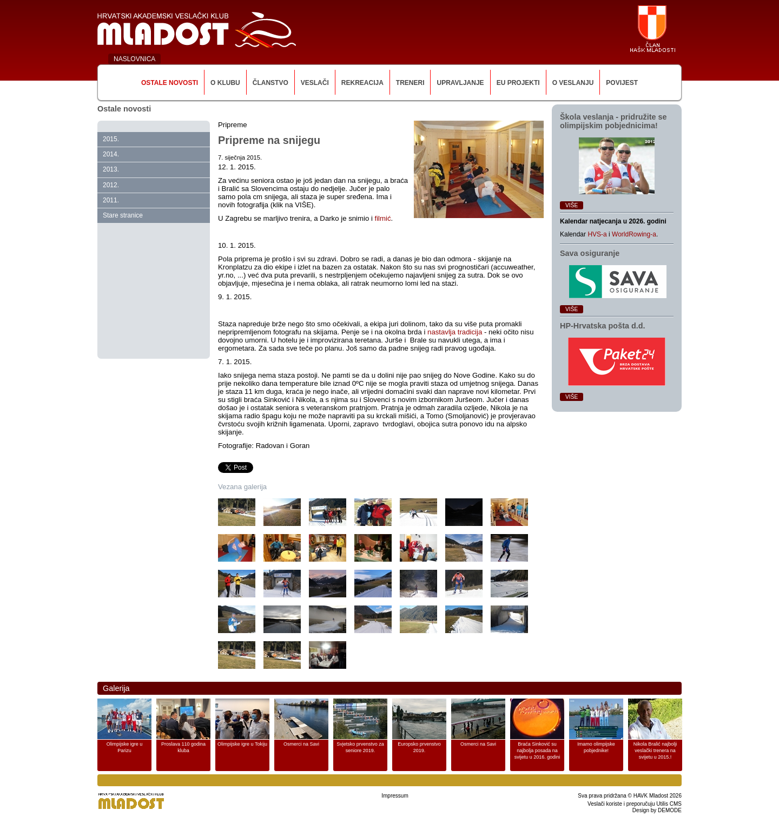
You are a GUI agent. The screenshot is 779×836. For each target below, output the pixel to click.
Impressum (394, 796)
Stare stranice (123, 215)
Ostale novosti (169, 83)
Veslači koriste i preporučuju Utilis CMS (634, 804)
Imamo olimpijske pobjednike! (596, 747)
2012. (111, 185)
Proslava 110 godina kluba (183, 747)
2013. (111, 169)
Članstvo (270, 83)
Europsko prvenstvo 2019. (419, 747)
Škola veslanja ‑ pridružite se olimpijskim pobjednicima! (613, 121)
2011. (111, 200)
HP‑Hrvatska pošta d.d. (602, 325)
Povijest (622, 83)
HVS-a (596, 234)
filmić (383, 218)
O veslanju (573, 83)
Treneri (410, 83)
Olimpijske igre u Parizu (125, 747)
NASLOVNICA (134, 59)
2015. (111, 139)
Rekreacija (362, 83)
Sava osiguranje (589, 253)
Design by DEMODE (657, 810)
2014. (111, 154)
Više (571, 205)
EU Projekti (518, 83)
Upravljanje (460, 83)
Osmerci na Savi (301, 744)
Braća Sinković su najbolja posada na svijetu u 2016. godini (537, 750)
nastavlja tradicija (454, 332)
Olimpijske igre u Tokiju (242, 744)
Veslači (315, 83)
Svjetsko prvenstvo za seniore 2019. (360, 747)
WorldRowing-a (634, 234)
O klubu (225, 83)
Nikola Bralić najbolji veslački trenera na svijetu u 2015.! (655, 750)
